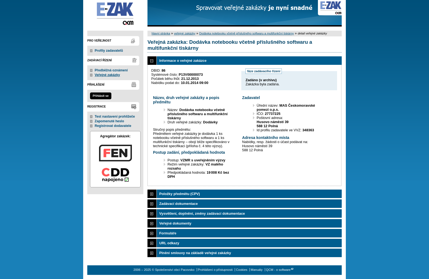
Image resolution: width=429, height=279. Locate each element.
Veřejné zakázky (107, 75)
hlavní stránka (161, 33)
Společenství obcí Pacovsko (115, 13)
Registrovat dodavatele (113, 126)
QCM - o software (278, 269)
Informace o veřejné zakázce (183, 61)
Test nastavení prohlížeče (115, 116)
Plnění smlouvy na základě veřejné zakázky (195, 253)
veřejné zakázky (184, 33)
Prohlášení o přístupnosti (215, 269)
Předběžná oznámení (111, 70)
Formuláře (167, 233)
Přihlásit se (101, 95)
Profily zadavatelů (109, 51)
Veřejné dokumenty (175, 223)
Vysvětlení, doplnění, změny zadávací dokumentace (202, 213)
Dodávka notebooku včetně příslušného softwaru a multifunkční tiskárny (246, 33)
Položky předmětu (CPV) (179, 194)
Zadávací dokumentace (178, 204)
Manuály (257, 269)
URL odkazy (169, 243)
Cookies (241, 269)
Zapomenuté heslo (109, 121)
